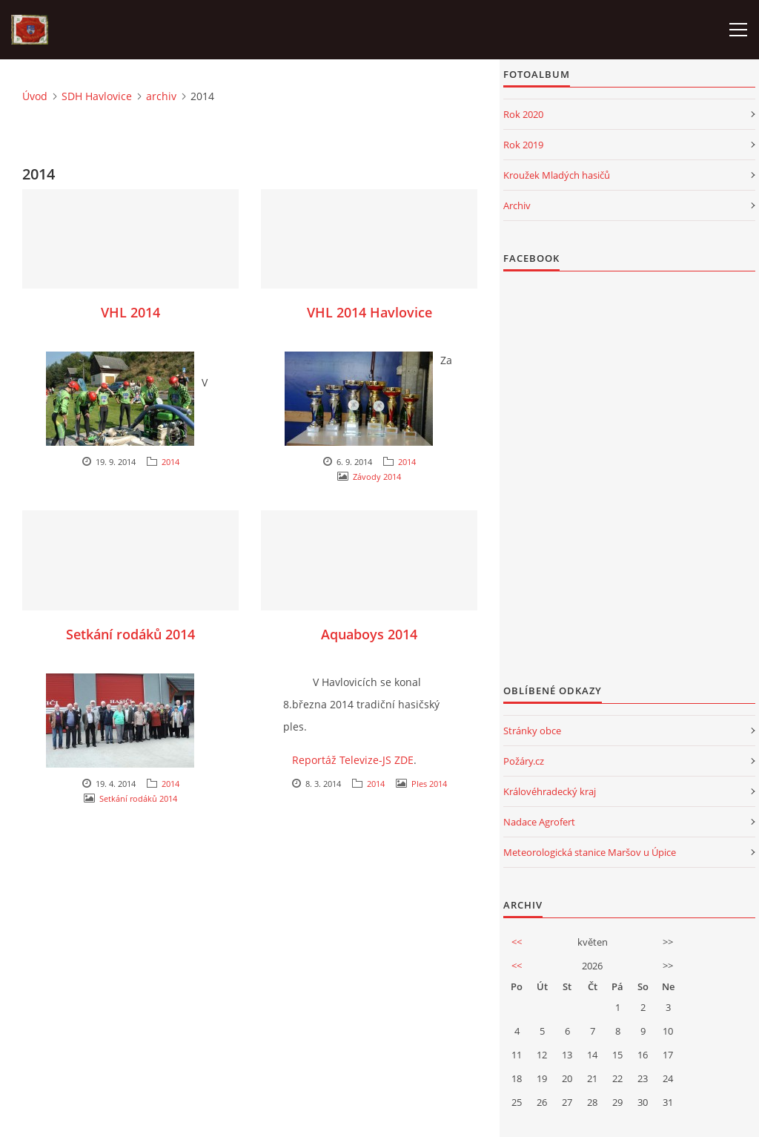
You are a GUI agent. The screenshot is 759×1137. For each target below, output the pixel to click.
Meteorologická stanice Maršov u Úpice (589, 852)
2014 (170, 461)
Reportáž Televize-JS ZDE (353, 760)
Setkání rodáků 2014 (130, 634)
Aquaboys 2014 (369, 634)
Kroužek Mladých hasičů (556, 175)
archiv (161, 96)
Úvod (34, 96)
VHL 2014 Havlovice (369, 312)
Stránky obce (532, 730)
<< (516, 942)
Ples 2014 (429, 783)
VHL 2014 (130, 312)
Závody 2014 (377, 476)
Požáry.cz (523, 761)
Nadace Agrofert (539, 821)
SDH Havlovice (97, 96)
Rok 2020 (523, 114)
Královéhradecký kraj (549, 791)
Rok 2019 (523, 144)
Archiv (517, 205)
